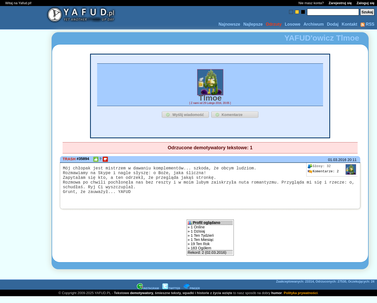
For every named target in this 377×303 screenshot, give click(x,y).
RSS (367, 24)
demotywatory (141, 299)
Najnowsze (229, 24)
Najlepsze (253, 24)
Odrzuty (273, 24)
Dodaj (333, 24)
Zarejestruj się (340, 3)
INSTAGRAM (148, 294)
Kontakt (349, 24)
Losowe (293, 24)
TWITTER (171, 294)
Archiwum (313, 24)
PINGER (192, 294)
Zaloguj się (365, 3)
